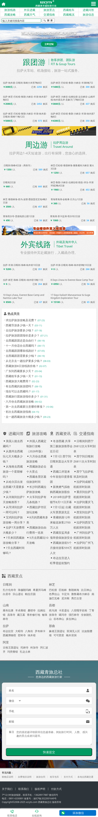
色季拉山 (54, 594)
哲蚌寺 (22, 635)
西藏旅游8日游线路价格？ (22, 366)
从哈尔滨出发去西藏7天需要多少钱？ (13, 487)
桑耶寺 (32, 610)
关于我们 (7, 789)
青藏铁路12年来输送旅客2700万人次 (60, 522)
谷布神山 (59, 619)
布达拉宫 (8, 631)
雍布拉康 (8, 610)
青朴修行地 (33, 614)
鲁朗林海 (74, 590)
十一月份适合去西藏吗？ (21, 345)
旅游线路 (10, 10)
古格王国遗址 (11, 647)
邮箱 (11, 721)
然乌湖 (53, 610)
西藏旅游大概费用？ (18, 381)
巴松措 (53, 590)
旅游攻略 (36, 433)
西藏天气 (29, 14)
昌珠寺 (11, 614)
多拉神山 (71, 619)
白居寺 (7, 594)
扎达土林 (25, 651)
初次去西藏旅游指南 (18, 411)
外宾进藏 (29, 10)
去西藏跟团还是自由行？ (21, 340)
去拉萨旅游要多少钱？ (20, 330)
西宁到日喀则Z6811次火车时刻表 (85, 461)
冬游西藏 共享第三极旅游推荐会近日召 (61, 446)
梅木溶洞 (71, 635)
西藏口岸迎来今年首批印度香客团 (61, 477)
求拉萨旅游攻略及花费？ (21, 320)
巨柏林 (63, 590)
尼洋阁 (65, 598)
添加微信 (78, 813)
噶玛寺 (63, 614)
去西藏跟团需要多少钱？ (21, 356)
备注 (11, 732)
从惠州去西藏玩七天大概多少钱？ (13, 456)
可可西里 (59, 635)
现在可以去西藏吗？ (18, 391)
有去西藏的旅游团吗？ (20, 386)
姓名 (11, 690)
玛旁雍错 (12, 651)
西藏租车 (68, 10)
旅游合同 (40, 776)
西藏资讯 (60, 433)
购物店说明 (7, 776)
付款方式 (56, 789)
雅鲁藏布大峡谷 (80, 594)
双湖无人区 (73, 631)
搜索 (48, 20)
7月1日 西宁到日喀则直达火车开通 (61, 461)
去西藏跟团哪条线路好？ (21, 350)
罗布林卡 (40, 631)
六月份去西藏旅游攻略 (20, 401)
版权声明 (40, 789)
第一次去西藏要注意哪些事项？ (25, 406)
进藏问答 (88, 10)
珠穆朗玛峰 (24, 590)
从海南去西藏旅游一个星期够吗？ (13, 471)
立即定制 (49, 44)
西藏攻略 (10, 14)
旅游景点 (49, 10)
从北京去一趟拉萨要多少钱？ (24, 361)
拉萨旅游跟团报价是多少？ (23, 335)
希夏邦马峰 (39, 590)
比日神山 (86, 590)
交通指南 (49, 14)
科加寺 (34, 647)
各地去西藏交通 (85, 776)
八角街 (29, 631)
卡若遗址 (64, 610)
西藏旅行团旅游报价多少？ (23, 396)
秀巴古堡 (76, 598)
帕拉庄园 (30, 594)
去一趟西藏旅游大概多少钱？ (24, 417)
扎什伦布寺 (9, 590)
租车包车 (54, 776)
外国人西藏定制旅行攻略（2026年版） (36, 446)
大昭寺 (19, 631)
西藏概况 (68, 14)
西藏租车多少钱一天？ (20, 376)
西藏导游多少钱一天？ (20, 325)
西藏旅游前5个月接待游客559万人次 (61, 548)
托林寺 (24, 647)
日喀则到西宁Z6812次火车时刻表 (85, 446)
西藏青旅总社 (45, 802)
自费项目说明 (24, 776)
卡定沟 (65, 594)
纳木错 (32, 635)
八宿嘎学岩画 (79, 610)
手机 (11, 711)
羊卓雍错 (20, 610)
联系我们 (23, 789)
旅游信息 (88, 14)
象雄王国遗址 (57, 631)
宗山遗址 (18, 594)
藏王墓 (21, 614)
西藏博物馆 (9, 635)
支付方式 (68, 776)
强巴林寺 (74, 614)
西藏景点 (15, 575)
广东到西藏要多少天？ (20, 371)
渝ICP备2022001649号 (45, 798)
